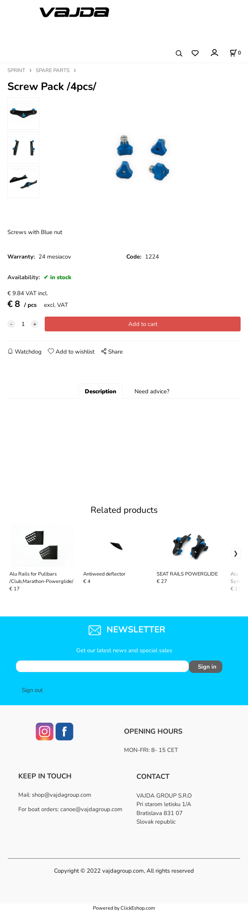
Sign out (32, 690)
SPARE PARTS (53, 70)
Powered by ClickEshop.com (124, 908)
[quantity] (23, 324)
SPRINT (16, 70)
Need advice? (151, 391)
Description (100, 391)
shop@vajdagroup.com (61, 795)
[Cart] (235, 53)
